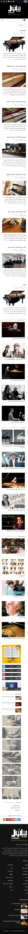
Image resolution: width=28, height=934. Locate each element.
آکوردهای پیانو (22, 575)
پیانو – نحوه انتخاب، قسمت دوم (17, 212)
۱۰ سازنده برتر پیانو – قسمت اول (8, 709)
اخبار (12, 868)
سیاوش (21, 32)
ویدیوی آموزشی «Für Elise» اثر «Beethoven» (16, 531)
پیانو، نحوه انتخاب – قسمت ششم (16, 102)
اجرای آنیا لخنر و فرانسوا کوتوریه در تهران (16, 401)
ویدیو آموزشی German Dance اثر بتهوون (16, 510)
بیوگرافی (11, 874)
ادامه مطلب (9, 59)
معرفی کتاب (25, 883)
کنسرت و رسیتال (9, 877)
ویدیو (11, 890)
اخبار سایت (25, 871)
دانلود (26, 877)
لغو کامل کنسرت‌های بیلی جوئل (18, 338)
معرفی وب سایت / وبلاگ (8, 883)
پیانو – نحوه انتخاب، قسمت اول (17, 247)
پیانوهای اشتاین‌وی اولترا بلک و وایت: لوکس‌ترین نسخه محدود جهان (13, 446)
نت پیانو (11, 887)
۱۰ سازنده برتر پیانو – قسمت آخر (8, 696)
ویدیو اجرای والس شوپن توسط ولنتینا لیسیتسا (15, 489)
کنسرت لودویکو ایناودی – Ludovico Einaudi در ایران (14, 359)
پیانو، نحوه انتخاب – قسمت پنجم (16, 137)
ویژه (26, 893)
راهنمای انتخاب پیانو (21, 555)
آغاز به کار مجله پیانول (15, 807)
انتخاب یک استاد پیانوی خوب (19, 596)
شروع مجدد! (17, 810)
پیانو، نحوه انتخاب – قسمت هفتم (16, 66)
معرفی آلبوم (10, 880)
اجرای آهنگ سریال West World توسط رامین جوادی (15, 468)
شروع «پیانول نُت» (16, 805)
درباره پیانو (23, 30)
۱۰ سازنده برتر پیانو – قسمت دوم (8, 702)
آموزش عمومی (24, 868)
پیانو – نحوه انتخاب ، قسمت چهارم (16, 174)
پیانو (24, 284)
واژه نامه (25, 890)
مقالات (26, 887)
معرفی (26, 880)
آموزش (26, 865)
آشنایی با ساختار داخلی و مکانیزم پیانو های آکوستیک (14, 638)
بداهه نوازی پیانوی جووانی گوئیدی (18, 422)
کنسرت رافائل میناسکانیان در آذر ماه (18, 380)
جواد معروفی (22, 617)
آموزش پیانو (10, 865)
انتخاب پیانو (10, 871)
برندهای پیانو (24, 874)
